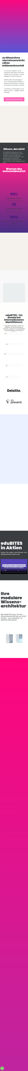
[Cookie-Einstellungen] (2, 1068)
